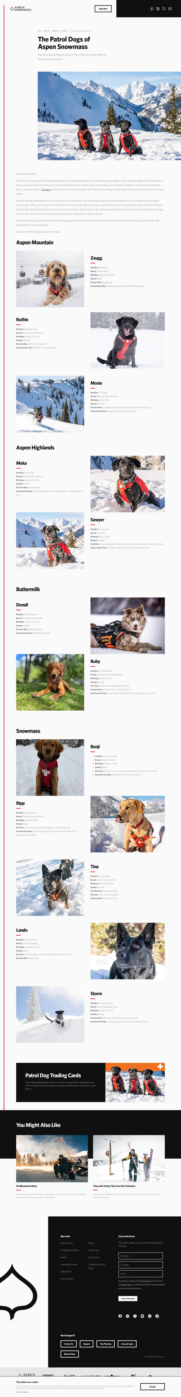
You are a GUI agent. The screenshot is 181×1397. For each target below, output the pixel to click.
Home (40, 31)
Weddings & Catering (69, 1250)
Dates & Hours (67, 1243)
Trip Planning (105, 1344)
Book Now (103, 9)
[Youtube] (142, 1316)
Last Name (125, 1265)
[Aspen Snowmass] (20, 8)
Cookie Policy (93, 1250)
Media (63, 1257)
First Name (125, 1256)
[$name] (120, 1316)
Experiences (56, 31)
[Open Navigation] (170, 9)
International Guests (69, 1264)
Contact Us (68, 1344)
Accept (152, 1386)
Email (123, 1274)
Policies (91, 1243)
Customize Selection (22, 1392)
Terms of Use (145, 1281)
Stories (64, 31)
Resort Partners (67, 1279)
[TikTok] (157, 1316)
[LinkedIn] (149, 1316)
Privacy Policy (94, 1257)
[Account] (151, 8)
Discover (47, 31)
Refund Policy (69, 1354)
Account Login (127, 1344)
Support (86, 1344)
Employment (66, 1271)
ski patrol (46, 189)
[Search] (163, 8)
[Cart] (157, 8)
